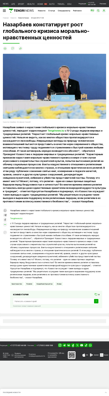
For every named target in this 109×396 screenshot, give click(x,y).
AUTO (52, 4)
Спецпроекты (64, 11)
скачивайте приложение (52, 356)
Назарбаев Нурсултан (44, 284)
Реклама (103, 4)
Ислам (59, 284)
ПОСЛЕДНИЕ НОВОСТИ (11, 392)
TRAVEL (61, 4)
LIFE (13, 4)
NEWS (5, 4)
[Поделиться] (20, 48)
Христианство (17, 284)
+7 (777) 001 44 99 (18, 345)
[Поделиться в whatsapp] (5, 210)
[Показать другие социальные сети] (5, 224)
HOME (40, 4)
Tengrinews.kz (56, 130)
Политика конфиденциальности (37, 355)
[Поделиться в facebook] (5, 220)
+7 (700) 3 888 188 (45, 345)
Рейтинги (77, 11)
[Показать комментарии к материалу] (5, 232)
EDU (69, 4)
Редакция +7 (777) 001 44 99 (87, 3)
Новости (41, 11)
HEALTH (30, 4)
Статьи (51, 11)
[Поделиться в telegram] (5, 215)
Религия (29, 284)
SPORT (21, 4)
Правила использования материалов (20, 355)
